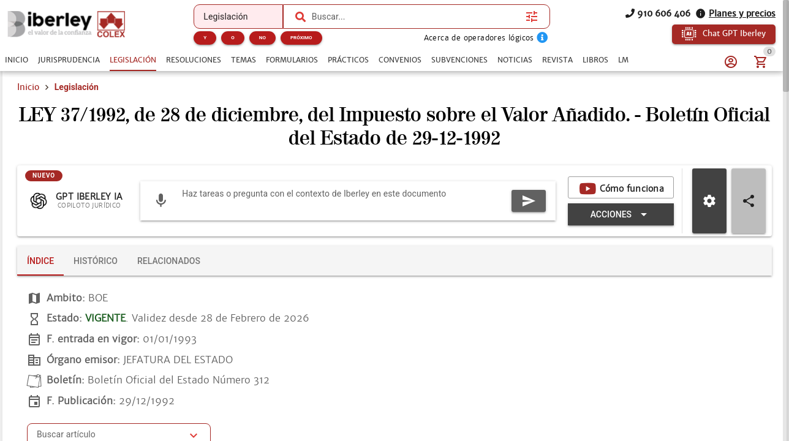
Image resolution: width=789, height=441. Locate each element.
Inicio (28, 86)
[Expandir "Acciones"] (621, 214)
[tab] (16, 60)
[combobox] (415, 16)
